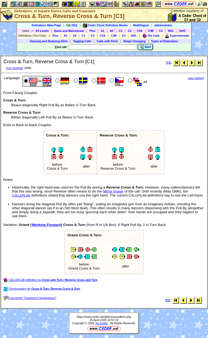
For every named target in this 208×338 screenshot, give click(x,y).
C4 (161, 30)
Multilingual (141, 25)
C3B (151, 30)
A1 (103, 30)
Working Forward (46, 225)
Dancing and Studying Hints (49, 41)
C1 (120, 30)
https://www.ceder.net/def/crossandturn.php (104, 316)
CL (21, 195)
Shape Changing (134, 41)
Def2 (182, 30)
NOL (171, 30)
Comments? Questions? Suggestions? (30, 298)
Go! (145, 47)
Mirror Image (113, 191)
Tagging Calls (82, 41)
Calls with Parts (107, 41)
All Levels (42, 30)
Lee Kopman (15, 68)
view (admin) (196, 78)
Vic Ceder (101, 323)
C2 (129, 30)
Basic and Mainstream (69, 30)
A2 (111, 30)
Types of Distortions (164, 41)
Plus (93, 30)
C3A (139, 30)
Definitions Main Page (46, 25)
